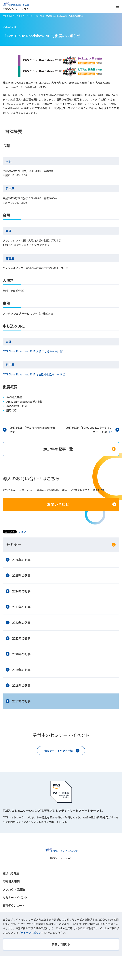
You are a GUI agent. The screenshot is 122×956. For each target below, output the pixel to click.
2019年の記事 (21, 670)
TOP (4, 16)
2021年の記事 (21, 638)
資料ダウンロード (14, 905)
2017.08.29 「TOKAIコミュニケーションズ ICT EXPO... (89, 430)
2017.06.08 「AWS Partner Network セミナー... (32, 430)
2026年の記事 (21, 560)
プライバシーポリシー (32, 932)
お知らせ (12, 16)
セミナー (22, 16)
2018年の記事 (21, 685)
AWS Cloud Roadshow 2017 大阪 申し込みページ (33, 351)
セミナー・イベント (15, 897)
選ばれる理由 (11, 873)
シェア (22, 531)
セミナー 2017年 (36, 16)
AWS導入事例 (11, 881)
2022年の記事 (21, 622)
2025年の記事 (21, 575)
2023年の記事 (21, 607)
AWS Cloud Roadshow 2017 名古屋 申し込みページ (34, 374)
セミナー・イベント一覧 (58, 750)
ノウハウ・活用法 (14, 889)
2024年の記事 (21, 591)
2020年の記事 (21, 654)
